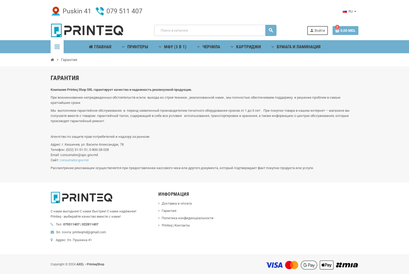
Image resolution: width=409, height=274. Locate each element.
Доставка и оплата (177, 203)
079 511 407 (118, 11)
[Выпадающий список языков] (349, 11)
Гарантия (169, 211)
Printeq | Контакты (176, 225)
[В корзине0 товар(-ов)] (345, 30)
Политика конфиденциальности (188, 218)
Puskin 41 (71, 11)
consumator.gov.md (74, 160)
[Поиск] (215, 30)
